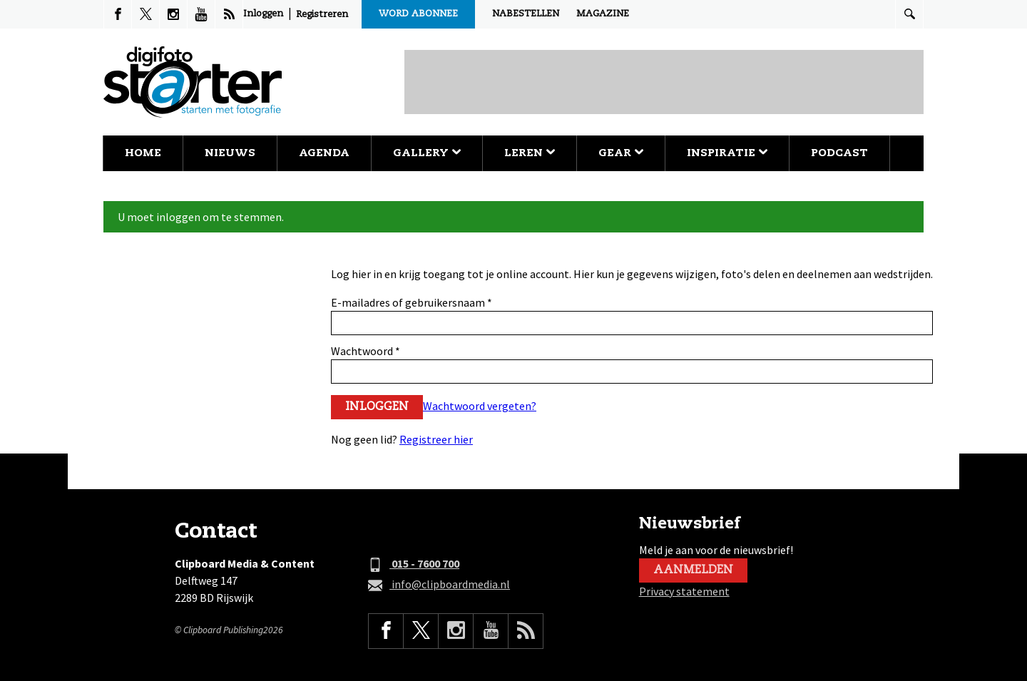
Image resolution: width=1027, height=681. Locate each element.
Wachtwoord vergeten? (479, 406)
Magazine (602, 14)
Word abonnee (418, 14)
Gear (620, 153)
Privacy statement (684, 591)
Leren (529, 153)
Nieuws (230, 153)
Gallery (427, 153)
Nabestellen (525, 14)
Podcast (839, 153)
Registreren (322, 14)
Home (143, 153)
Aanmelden (693, 570)
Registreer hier (436, 439)
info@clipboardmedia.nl (439, 585)
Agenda (324, 153)
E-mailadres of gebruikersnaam (411, 302)
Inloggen (263, 14)
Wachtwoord (365, 351)
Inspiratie (727, 153)
